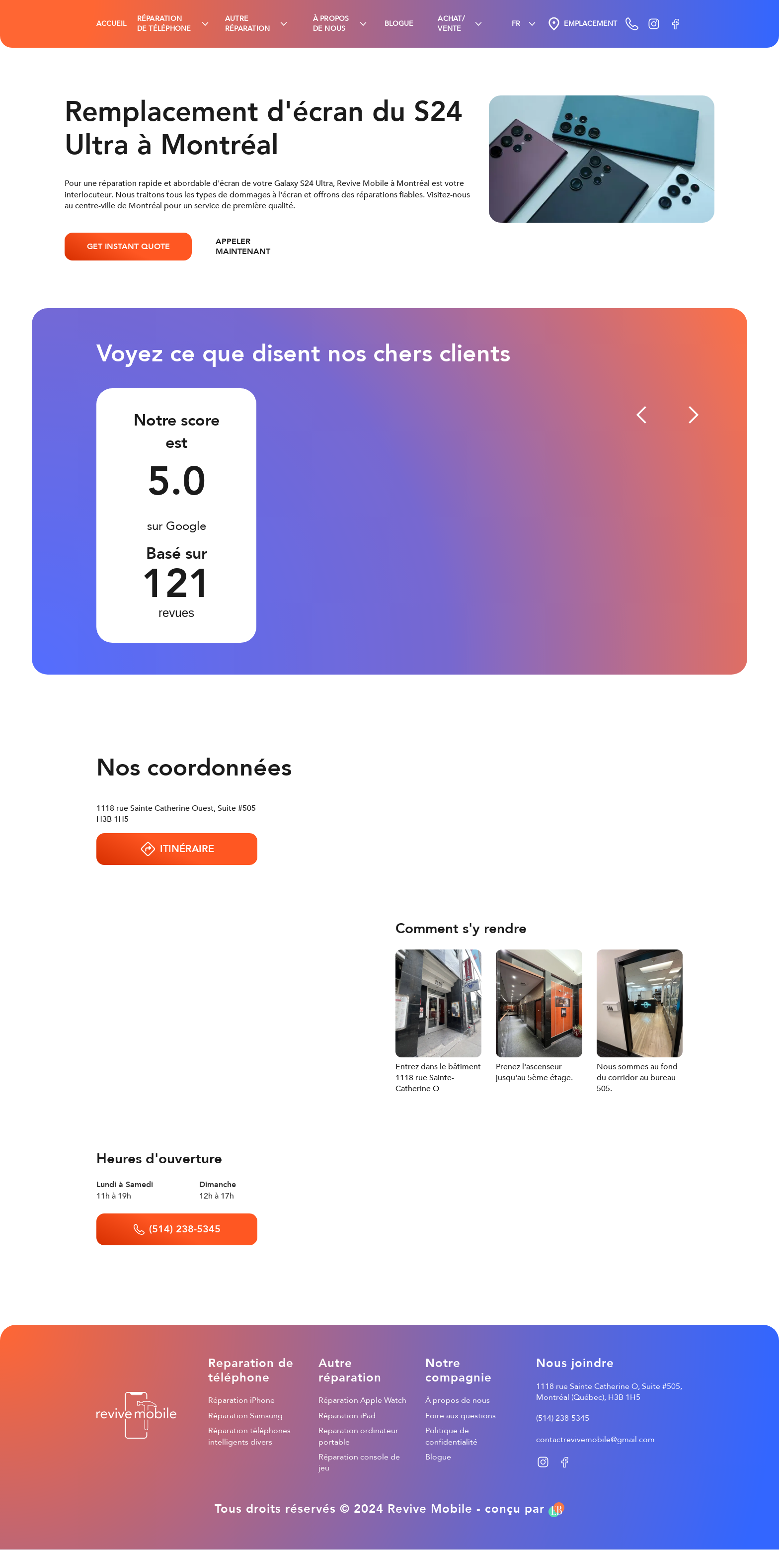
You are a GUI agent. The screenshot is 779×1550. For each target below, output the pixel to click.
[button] (174, 24)
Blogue (438, 1457)
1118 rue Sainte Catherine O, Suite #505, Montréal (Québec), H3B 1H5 (609, 1392)
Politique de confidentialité (451, 1436)
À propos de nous (457, 1400)
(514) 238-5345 (562, 1418)
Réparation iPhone (241, 1400)
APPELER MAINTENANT (243, 246)
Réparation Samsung (245, 1415)
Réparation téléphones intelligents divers (249, 1436)
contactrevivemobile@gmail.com (595, 1439)
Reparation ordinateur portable (358, 1436)
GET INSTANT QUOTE (128, 246)
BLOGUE (399, 23)
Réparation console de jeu (359, 1462)
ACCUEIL (111, 23)
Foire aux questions (460, 1415)
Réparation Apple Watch (362, 1400)
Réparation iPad (347, 1415)
